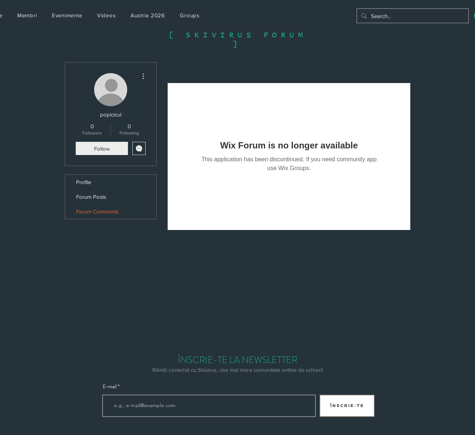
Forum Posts (91, 197)
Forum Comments (97, 211)
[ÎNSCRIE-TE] (347, 406)
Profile (83, 182)
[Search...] (412, 16)
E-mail (110, 386)
